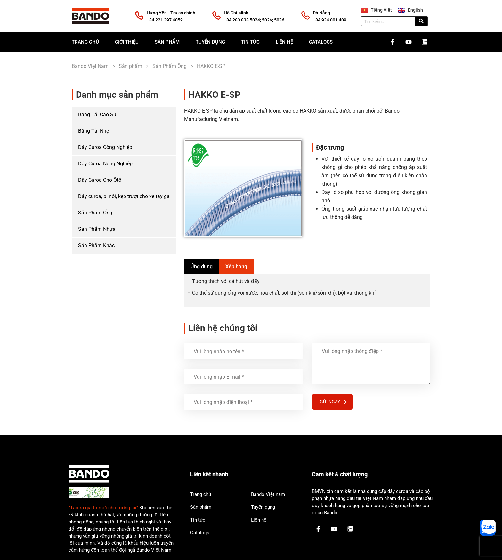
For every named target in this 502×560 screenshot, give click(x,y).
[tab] (201, 266)
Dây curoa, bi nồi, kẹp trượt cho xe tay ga (124, 196)
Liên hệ (284, 42)
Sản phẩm (167, 42)
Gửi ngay (333, 401)
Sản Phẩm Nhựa (97, 229)
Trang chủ (85, 42)
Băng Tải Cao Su (97, 115)
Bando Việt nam (268, 494)
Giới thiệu (127, 42)
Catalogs (321, 42)
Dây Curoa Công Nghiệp (105, 147)
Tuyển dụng (210, 42)
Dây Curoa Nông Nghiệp (105, 164)
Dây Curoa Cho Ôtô (99, 180)
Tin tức (250, 42)
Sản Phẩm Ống (95, 213)
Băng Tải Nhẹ (93, 131)
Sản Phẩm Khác (96, 245)
